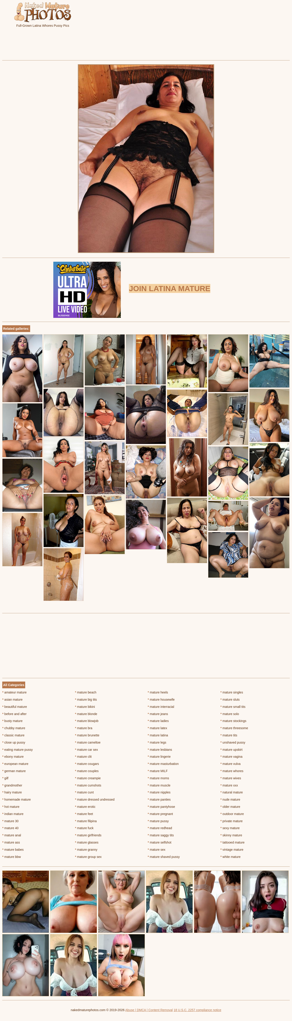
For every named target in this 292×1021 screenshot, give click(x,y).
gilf (5, 778)
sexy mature (230, 828)
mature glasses (86, 842)
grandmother (12, 785)
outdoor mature (232, 814)
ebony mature (13, 756)
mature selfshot (159, 842)
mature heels (158, 692)
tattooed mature (232, 842)
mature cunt (84, 792)
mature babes (13, 849)
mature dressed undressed (95, 799)
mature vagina (231, 756)
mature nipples (159, 792)
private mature (231, 821)
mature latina (158, 735)
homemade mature (16, 799)
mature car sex (86, 749)
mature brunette (87, 735)
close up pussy (13, 742)
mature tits (228, 735)
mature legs (157, 742)
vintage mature (231, 849)
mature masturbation (163, 764)
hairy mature (12, 792)
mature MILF (158, 771)
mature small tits (232, 707)
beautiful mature (14, 707)
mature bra (83, 728)
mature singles (231, 692)
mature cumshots (88, 785)
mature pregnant (160, 814)
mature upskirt (231, 749)
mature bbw (11, 857)
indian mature (12, 814)
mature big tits (86, 699)
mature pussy (158, 821)
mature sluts (230, 699)
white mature (230, 857)
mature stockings (233, 721)
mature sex (157, 849)
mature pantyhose (161, 806)
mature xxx (229, 785)
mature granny (86, 849)
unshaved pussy (232, 742)
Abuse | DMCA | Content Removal (149, 1010)
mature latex (157, 728)
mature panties (159, 799)
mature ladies (158, 721)
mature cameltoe (88, 742)
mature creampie (88, 778)
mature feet (84, 814)
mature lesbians (160, 749)
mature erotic (85, 806)
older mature (230, 806)
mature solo (229, 714)
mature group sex (88, 857)
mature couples (87, 771)
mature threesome (234, 728)
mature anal (11, 835)
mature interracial (161, 707)
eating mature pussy (17, 749)
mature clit (83, 756)
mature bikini (85, 707)
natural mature (231, 792)
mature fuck (84, 828)
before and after (14, 714)
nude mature (230, 799)
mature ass (11, 842)
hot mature (10, 806)
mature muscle (159, 785)
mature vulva (230, 764)
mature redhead (160, 828)
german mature (14, 771)
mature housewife (161, 699)
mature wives (230, 778)
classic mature (13, 735)
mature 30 (10, 821)
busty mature (12, 721)
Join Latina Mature (169, 288)
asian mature (12, 699)
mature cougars (87, 764)
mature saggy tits (161, 835)
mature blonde (86, 714)
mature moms (158, 778)
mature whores (231, 771)
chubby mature (13, 728)
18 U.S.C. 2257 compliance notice (197, 1010)
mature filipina (86, 821)
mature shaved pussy (164, 857)
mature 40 (10, 828)
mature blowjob (86, 721)
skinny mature (231, 835)
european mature (15, 764)
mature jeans (158, 714)
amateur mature (14, 692)
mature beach (85, 692)
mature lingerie (159, 756)
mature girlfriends (88, 835)
